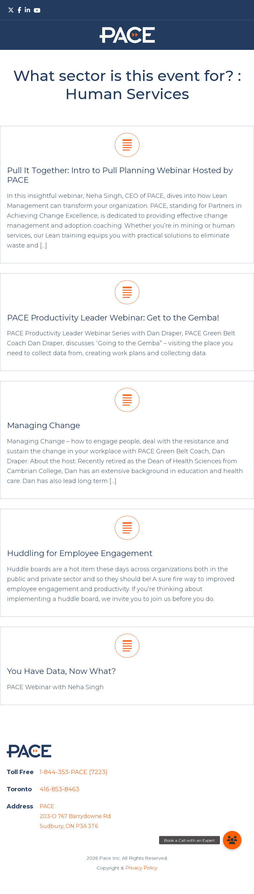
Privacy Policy (141, 868)
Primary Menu (242, 10)
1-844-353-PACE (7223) (73, 772)
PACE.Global (127, 35)
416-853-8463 (59, 789)
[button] (232, 840)
